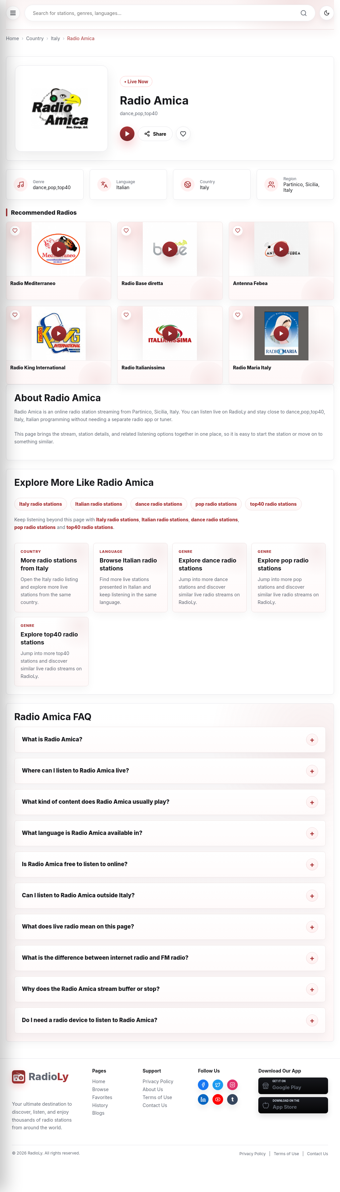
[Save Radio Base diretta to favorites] (126, 230)
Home (12, 38)
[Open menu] (13, 13)
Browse (100, 1089)
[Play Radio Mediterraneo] (58, 249)
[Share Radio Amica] (155, 133)
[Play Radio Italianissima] (170, 333)
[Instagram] (232, 1085)
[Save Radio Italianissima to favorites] (126, 315)
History (100, 1105)
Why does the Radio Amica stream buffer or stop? (91, 989)
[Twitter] (217, 1085)
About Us (153, 1089)
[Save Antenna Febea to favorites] (237, 230)
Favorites (102, 1097)
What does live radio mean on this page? (78, 926)
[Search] (303, 13)
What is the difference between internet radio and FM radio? (105, 957)
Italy (55, 38)
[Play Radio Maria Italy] (281, 333)
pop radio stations (216, 504)
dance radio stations (158, 504)
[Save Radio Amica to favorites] (183, 133)
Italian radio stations (98, 504)
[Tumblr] (232, 1099)
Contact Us (155, 1105)
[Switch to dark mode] (326, 13)
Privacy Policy (158, 1081)
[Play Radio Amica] (127, 133)
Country (35, 38)
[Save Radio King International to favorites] (15, 315)
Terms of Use (157, 1097)
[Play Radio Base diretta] (170, 249)
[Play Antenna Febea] (281, 249)
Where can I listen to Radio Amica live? (75, 770)
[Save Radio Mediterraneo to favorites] (15, 230)
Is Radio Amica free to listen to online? (75, 864)
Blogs (98, 1113)
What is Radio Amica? (52, 739)
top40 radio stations (273, 504)
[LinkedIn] (203, 1099)
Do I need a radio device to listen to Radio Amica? (89, 1020)
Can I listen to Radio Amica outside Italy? (78, 895)
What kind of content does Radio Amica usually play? (95, 801)
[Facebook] (203, 1085)
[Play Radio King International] (58, 333)
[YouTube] (217, 1099)
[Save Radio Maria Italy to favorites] (237, 315)
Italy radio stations (40, 504)
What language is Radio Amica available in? (82, 833)
